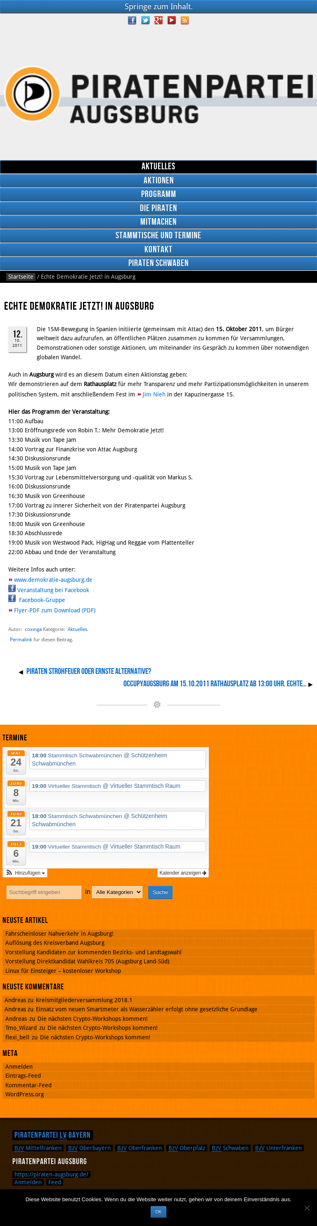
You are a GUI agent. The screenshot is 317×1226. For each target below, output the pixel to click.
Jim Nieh (154, 394)
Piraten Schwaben (158, 263)
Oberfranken (139, 1148)
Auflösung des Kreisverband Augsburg (54, 942)
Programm (158, 194)
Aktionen (159, 180)
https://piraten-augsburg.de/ (51, 1174)
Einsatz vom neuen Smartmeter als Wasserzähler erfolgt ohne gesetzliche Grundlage (147, 1009)
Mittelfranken (38, 1148)
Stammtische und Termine (158, 235)
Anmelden (19, 1066)
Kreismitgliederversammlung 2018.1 (84, 1000)
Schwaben (230, 1148)
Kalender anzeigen (183, 873)
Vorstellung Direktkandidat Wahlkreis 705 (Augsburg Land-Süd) (87, 961)
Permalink (21, 640)
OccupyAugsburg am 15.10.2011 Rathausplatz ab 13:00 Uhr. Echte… (215, 684)
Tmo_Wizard (21, 1027)
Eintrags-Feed (23, 1075)
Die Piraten (158, 208)
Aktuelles (158, 166)
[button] (25, 873)
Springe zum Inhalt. (159, 6)
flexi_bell (17, 1037)
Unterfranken (278, 1148)
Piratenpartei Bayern (52, 1135)
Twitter (145, 20)
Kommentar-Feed (28, 1085)
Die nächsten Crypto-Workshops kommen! (93, 1018)
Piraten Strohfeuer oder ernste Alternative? (88, 671)
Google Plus (158, 20)
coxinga (33, 629)
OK (158, 1211)
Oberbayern (89, 1148)
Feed (54, 1182)
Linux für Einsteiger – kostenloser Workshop (63, 971)
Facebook (132, 20)
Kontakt (158, 249)
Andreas (16, 1018)
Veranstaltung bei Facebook (53, 590)
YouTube (171, 20)
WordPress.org (24, 1094)
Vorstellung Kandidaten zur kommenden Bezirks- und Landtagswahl (93, 952)
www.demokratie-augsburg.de (53, 579)
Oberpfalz (186, 1148)
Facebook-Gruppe (41, 600)
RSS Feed (185, 20)
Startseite (20, 276)
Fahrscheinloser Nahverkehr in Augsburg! (59, 933)
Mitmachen (158, 222)
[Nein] (307, 1208)
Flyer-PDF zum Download (47, 610)
